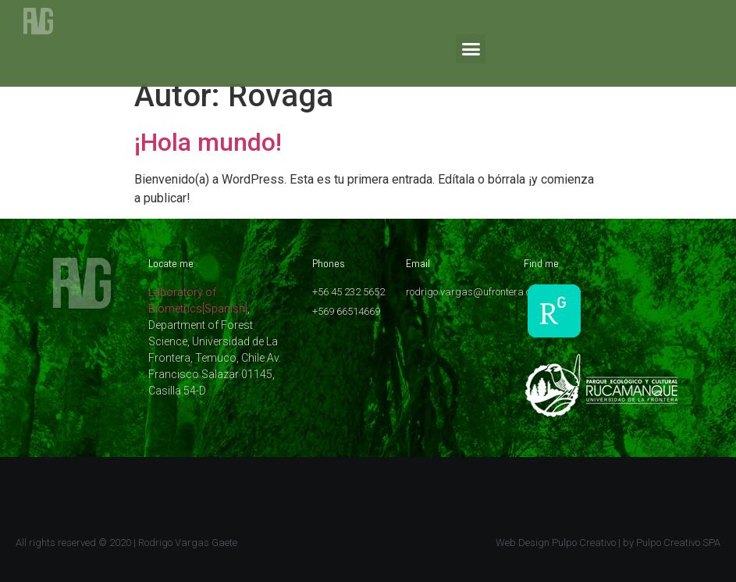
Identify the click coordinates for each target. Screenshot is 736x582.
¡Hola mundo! (208, 142)
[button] (470, 49)
